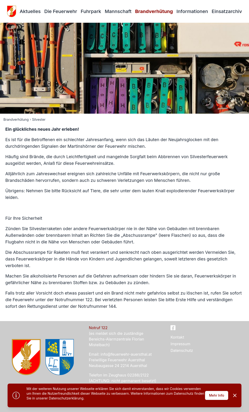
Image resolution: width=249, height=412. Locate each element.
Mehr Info (216, 395)
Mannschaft (118, 11)
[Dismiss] (235, 395)
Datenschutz (181, 350)
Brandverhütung (154, 11)
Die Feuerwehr (60, 11)
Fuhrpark (91, 11)
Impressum (180, 343)
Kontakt (177, 337)
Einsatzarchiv (227, 11)
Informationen (192, 11)
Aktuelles (30, 11)
